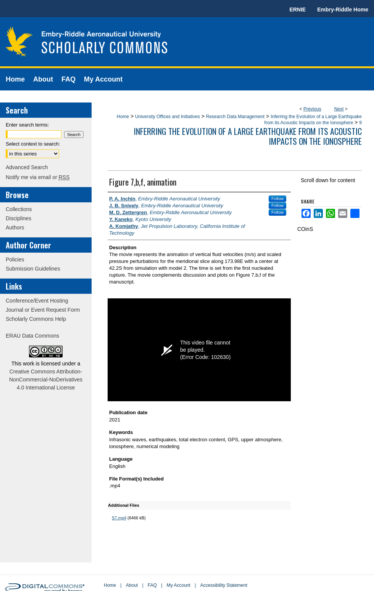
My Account (178, 585)
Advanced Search (27, 167)
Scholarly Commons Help (36, 319)
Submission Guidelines (33, 269)
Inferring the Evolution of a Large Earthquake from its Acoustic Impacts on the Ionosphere (248, 136)
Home (123, 116)
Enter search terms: (27, 125)
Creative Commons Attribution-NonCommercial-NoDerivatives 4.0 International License (45, 379)
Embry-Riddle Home (342, 9)
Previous (312, 109)
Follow (277, 198)
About (132, 585)
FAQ (152, 585)
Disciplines (18, 218)
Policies (15, 259)
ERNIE (297, 9)
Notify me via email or (37, 177)
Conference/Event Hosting (37, 301)
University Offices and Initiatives (167, 116)
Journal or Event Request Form (43, 310)
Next (339, 109)
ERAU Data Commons (32, 336)
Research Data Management (235, 116)
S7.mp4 (119, 518)
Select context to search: (33, 144)
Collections (19, 209)
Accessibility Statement (223, 585)
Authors (15, 227)
